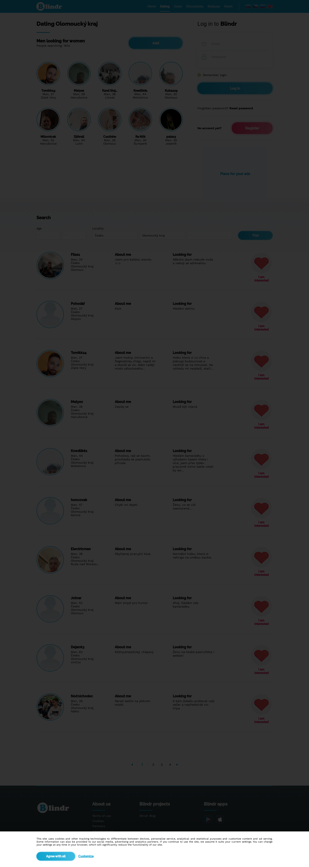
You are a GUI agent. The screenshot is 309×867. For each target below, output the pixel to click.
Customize (86, 856)
